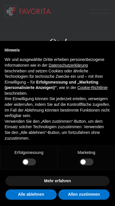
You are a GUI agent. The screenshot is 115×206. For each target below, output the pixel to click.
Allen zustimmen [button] (84, 194)
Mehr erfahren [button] (57, 181)
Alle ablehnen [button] (31, 194)
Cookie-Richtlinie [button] (92, 87)
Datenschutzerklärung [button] (68, 65)
